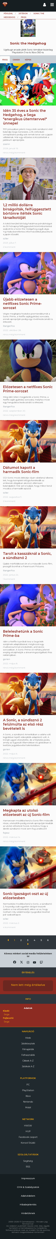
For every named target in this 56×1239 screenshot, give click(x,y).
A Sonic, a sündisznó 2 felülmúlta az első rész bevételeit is (23, 724)
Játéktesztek (28, 1043)
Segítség (28, 1161)
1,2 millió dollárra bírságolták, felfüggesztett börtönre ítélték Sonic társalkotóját (27, 211)
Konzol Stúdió (28, 1142)
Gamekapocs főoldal (5, 4)
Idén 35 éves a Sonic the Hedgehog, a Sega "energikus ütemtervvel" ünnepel (25, 117)
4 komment (9, 927)
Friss (5, 60)
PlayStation (28, 1090)
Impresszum (28, 1178)
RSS (28, 1166)
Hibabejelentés (28, 1204)
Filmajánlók (28, 1049)
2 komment (9, 247)
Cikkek (16, 60)
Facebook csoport (28, 1137)
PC (28, 1084)
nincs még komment (14, 152)
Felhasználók (28, 1055)
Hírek (28, 1038)
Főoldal (8, 13)
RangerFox (9, 326)
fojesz (6, 833)
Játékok (23, 13)
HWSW (28, 1125)
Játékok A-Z (28, 1066)
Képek (28, 60)
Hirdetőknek (28, 1213)
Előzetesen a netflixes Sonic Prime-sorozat (28, 389)
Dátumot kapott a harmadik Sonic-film (21, 470)
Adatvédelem (28, 1196)
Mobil (28, 1107)
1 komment (9, 579)
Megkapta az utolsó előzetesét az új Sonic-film (26, 812)
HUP (28, 1131)
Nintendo (28, 1101)
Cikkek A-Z (28, 1060)
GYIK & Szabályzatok (28, 1187)
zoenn (6, 144)
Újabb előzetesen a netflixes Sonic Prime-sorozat (22, 303)
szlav (5, 238)
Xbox (28, 1096)
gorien (6, 659)
